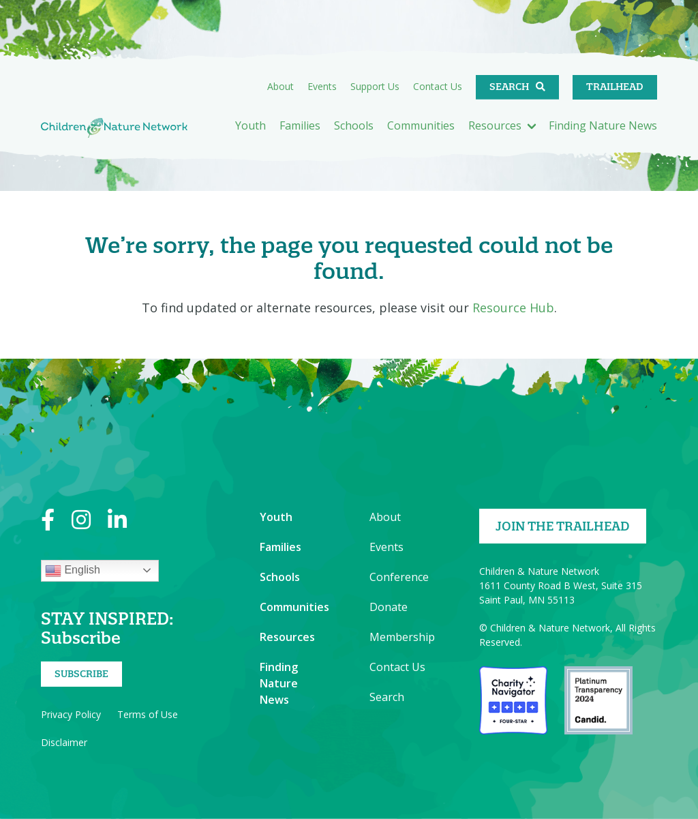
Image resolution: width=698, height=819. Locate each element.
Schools (354, 125)
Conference (399, 576)
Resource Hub (513, 307)
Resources (494, 125)
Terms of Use (147, 714)
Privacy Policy (71, 714)
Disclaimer (64, 742)
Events (322, 86)
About (280, 86)
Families (299, 125)
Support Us (374, 86)
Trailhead (614, 86)
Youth (250, 125)
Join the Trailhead (563, 526)
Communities (421, 125)
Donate (388, 606)
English (72, 571)
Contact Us (437, 86)
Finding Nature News (603, 125)
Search (509, 86)
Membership (402, 636)
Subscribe (81, 674)
